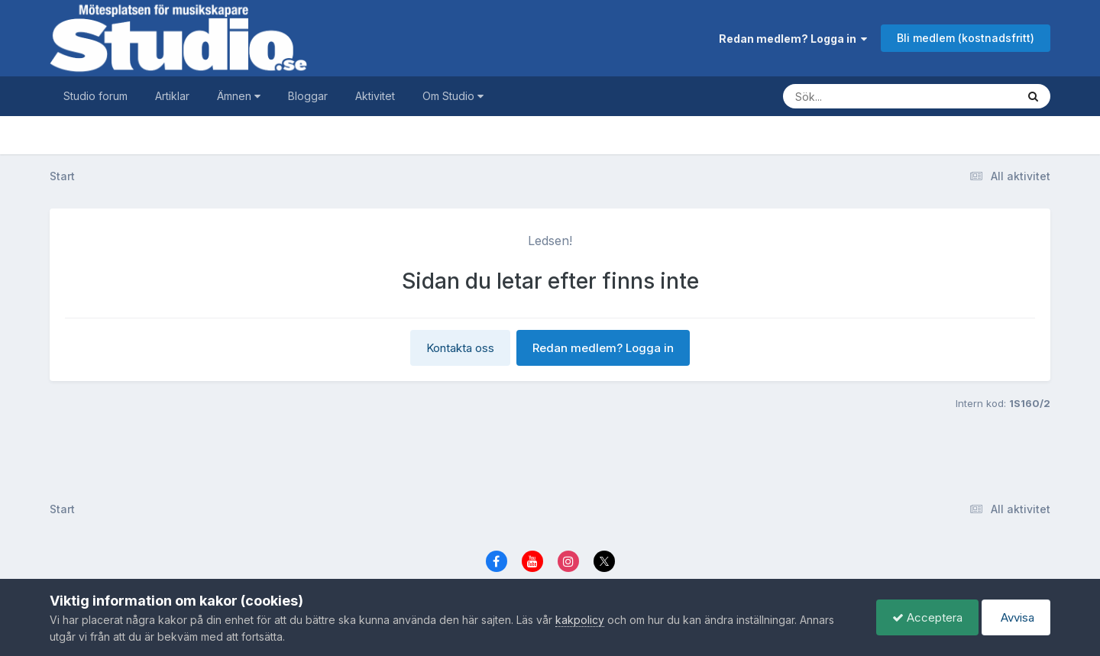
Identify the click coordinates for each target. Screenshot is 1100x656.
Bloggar (308, 95)
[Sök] (884, 96)
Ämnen (238, 95)
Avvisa (1016, 617)
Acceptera (927, 617)
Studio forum (95, 95)
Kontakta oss (460, 348)
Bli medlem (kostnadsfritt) (965, 37)
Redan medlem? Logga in (793, 38)
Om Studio (453, 95)
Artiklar (172, 95)
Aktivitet (375, 95)
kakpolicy (579, 619)
